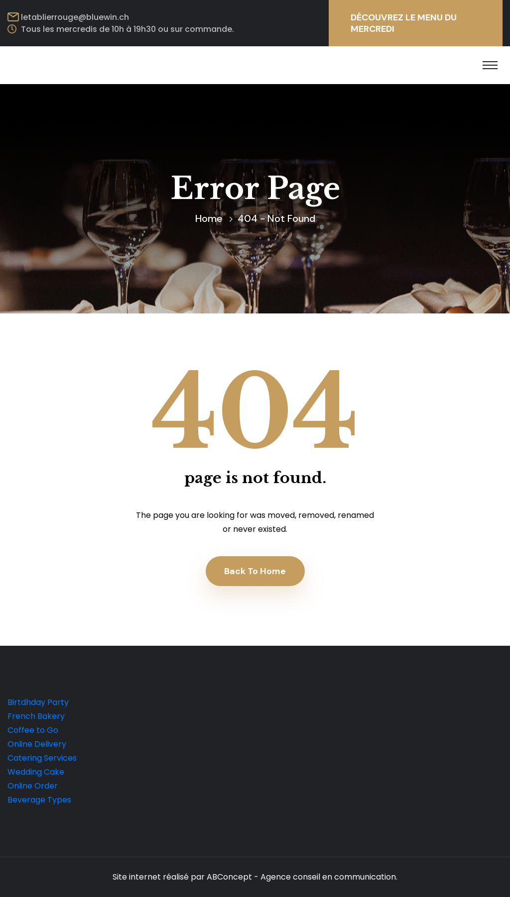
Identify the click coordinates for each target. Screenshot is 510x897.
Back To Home (255, 571)
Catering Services (42, 758)
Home (209, 218)
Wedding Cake (35, 772)
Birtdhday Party (38, 702)
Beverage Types (39, 799)
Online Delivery (36, 744)
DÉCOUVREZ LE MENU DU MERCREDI (404, 23)
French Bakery (36, 716)
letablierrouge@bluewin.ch (75, 17)
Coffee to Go (32, 730)
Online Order (32, 786)
